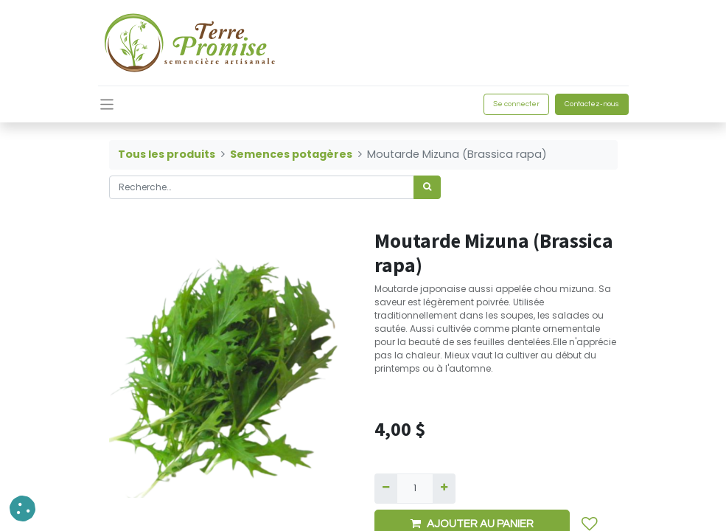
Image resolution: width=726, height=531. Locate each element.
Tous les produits (166, 154)
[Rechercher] (427, 187)
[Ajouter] (444, 488)
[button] (22, 508)
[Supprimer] (385, 488)
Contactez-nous (592, 104)
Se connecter (516, 104)
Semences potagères (291, 154)
